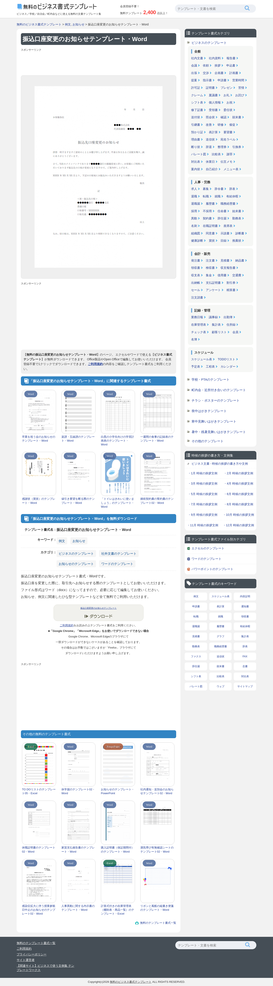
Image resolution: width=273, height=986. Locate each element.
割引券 (231, 282)
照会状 (210, 117)
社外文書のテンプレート (118, 553)
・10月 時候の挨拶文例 (238, 514)
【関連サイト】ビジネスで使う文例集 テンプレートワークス (45, 968)
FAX (245, 656)
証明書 (210, 87)
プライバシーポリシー (31, 954)
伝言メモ (226, 161)
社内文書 (197, 58)
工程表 (210, 366)
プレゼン (226, 87)
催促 (232, 124)
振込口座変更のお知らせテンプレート (98, 608)
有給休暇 (232, 196)
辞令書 (219, 189)
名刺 (194, 226)
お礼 (226, 95)
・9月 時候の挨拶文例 (202, 514)
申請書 (222, 80)
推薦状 (236, 240)
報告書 (231, 58)
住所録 (231, 324)
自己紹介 (212, 169)
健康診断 (197, 240)
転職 (206, 196)
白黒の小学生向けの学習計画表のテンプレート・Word (117, 440)
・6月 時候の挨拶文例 (238, 494)
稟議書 (213, 95)
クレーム (197, 95)
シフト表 (197, 102)
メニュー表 (231, 169)
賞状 (212, 240)
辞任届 (222, 218)
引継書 (195, 124)
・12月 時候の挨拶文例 (238, 525)
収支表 (195, 275)
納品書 (239, 260)
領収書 (195, 267)
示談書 (225, 233)
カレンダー (228, 366)
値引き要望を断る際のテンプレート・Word (78, 500)
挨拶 (218, 65)
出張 (194, 73)
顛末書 (236, 117)
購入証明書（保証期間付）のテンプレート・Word (117, 849)
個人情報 (215, 102)
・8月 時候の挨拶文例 (238, 504)
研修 (221, 124)
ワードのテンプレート (117, 564)
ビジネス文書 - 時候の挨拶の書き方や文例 (220, 463)
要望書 (228, 132)
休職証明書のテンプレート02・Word (38, 849)
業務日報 (197, 317)
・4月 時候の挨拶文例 (238, 483)
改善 (209, 124)
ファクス (196, 656)
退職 (194, 196)
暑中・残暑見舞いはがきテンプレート (219, 432)
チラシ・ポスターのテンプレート (216, 400)
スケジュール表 (201, 359)
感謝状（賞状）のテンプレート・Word (38, 500)
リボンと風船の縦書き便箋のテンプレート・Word (157, 907)
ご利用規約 (95, 364)
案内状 (195, 169)
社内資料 (215, 58)
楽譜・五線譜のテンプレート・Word (78, 438)
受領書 (213, 110)
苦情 (241, 87)
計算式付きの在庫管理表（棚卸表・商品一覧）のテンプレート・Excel (117, 909)
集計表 (216, 324)
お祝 (229, 102)
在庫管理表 (198, 324)
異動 (194, 218)
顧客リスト (219, 332)
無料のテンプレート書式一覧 (158, 922)
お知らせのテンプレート (76, 564)
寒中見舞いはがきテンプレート (214, 421)
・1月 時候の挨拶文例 (202, 473)
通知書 (245, 606)
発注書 (195, 260)
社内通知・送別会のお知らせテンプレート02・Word (157, 791)
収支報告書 (228, 267)
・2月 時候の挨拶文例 (238, 473)
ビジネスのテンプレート (76, 553)
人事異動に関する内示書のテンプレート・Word (78, 907)
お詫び (239, 95)
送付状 (195, 117)
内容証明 (245, 596)
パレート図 (198, 154)
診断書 (239, 233)
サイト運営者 (26, 960)
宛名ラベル (228, 139)
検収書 (210, 267)
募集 (206, 189)
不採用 (207, 211)
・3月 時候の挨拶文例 (202, 483)
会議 (194, 65)
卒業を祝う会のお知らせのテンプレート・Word (38, 438)
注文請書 (197, 297)
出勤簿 (228, 317)
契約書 (207, 218)
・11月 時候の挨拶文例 (202, 525)
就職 (218, 196)
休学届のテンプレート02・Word (78, 791)
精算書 (231, 290)
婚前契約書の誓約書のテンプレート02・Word (157, 500)
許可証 (195, 87)
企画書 (219, 73)
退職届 (195, 203)
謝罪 (229, 154)
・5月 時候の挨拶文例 (202, 494)
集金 (209, 275)
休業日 (210, 161)
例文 (68, 24)
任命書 (222, 211)
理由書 (195, 139)
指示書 (207, 80)
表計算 (213, 132)
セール (195, 290)
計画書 (233, 73)
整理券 (222, 147)
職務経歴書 (228, 203)
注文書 (210, 260)
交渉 (206, 73)
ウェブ (220, 686)
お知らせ (78, 24)
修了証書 (197, 110)
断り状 (195, 147)
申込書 (230, 65)
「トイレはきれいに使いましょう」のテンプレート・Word (117, 502)
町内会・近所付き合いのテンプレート (219, 390)
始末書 (236, 211)
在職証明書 (210, 226)
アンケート (213, 290)
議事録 (213, 317)
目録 (224, 240)
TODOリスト (226, 359)
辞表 (232, 189)
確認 (224, 117)
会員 (235, 332)
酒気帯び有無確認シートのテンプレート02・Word (157, 849)
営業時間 (238, 80)
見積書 (225, 260)
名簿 (194, 339)
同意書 (210, 233)
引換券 (236, 147)
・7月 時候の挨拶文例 (202, 504)
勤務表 (236, 218)
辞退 (209, 147)
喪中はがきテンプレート (209, 411)
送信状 (210, 139)
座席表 (228, 226)
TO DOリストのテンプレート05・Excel (39, 791)
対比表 (195, 161)
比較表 (216, 154)
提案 (194, 80)
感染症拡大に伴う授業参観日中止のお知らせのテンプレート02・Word (38, 909)
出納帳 (195, 282)
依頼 (206, 65)
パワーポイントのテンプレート (212, 569)
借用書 (222, 275)
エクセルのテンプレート (208, 548)
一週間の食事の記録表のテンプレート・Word (157, 438)
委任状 (228, 110)
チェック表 (198, 332)
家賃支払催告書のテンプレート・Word (78, 849)
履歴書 (210, 203)
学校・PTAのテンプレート (210, 379)
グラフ (220, 636)
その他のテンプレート (208, 441)
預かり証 (197, 132)
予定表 (195, 366)
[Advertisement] (98, 62)
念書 (245, 666)
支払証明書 (213, 282)
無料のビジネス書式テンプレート (39, 24)
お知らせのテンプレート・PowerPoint (117, 791)
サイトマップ (245, 686)
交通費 (236, 275)
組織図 (195, 233)
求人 (194, 189)
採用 (194, 211)
